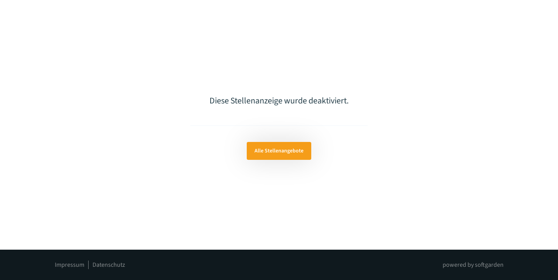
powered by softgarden (473, 265)
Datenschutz (108, 265)
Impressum (69, 265)
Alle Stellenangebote (279, 151)
